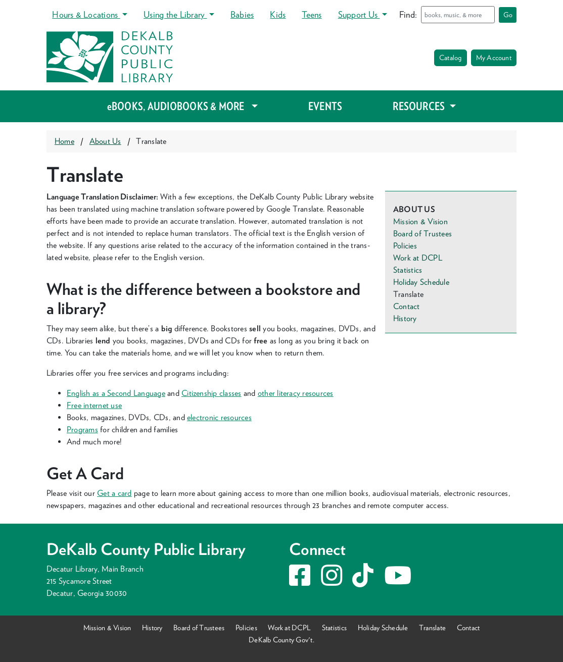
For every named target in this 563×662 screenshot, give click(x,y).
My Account (493, 58)
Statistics (407, 270)
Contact (406, 306)
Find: (408, 14)
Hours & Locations (86, 14)
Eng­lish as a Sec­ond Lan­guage (116, 393)
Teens (311, 14)
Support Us (359, 14)
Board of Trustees (422, 233)
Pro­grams (82, 429)
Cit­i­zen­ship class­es (211, 393)
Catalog (450, 58)
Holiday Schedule (421, 282)
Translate (432, 627)
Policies (405, 245)
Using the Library (175, 14)
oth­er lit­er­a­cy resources (296, 393)
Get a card (114, 493)
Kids (278, 14)
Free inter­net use (94, 405)
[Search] (458, 14)
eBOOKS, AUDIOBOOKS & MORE (178, 106)
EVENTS (325, 106)
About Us (105, 141)
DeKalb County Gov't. (281, 639)
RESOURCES (420, 106)
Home (64, 141)
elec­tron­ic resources (219, 417)
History (405, 318)
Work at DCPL (417, 258)
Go (507, 15)
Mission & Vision (420, 221)
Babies (242, 14)
